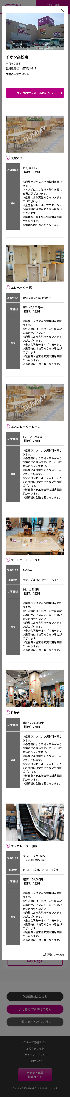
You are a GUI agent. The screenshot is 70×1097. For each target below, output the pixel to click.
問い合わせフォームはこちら (35, 93)
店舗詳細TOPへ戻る (53, 954)
